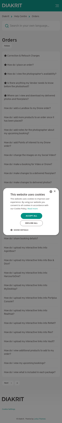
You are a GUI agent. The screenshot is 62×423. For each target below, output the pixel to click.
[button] (19, 230)
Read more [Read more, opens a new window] (32, 208)
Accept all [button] (31, 215)
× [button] (55, 191)
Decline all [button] (31, 223)
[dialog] (31, 211)
